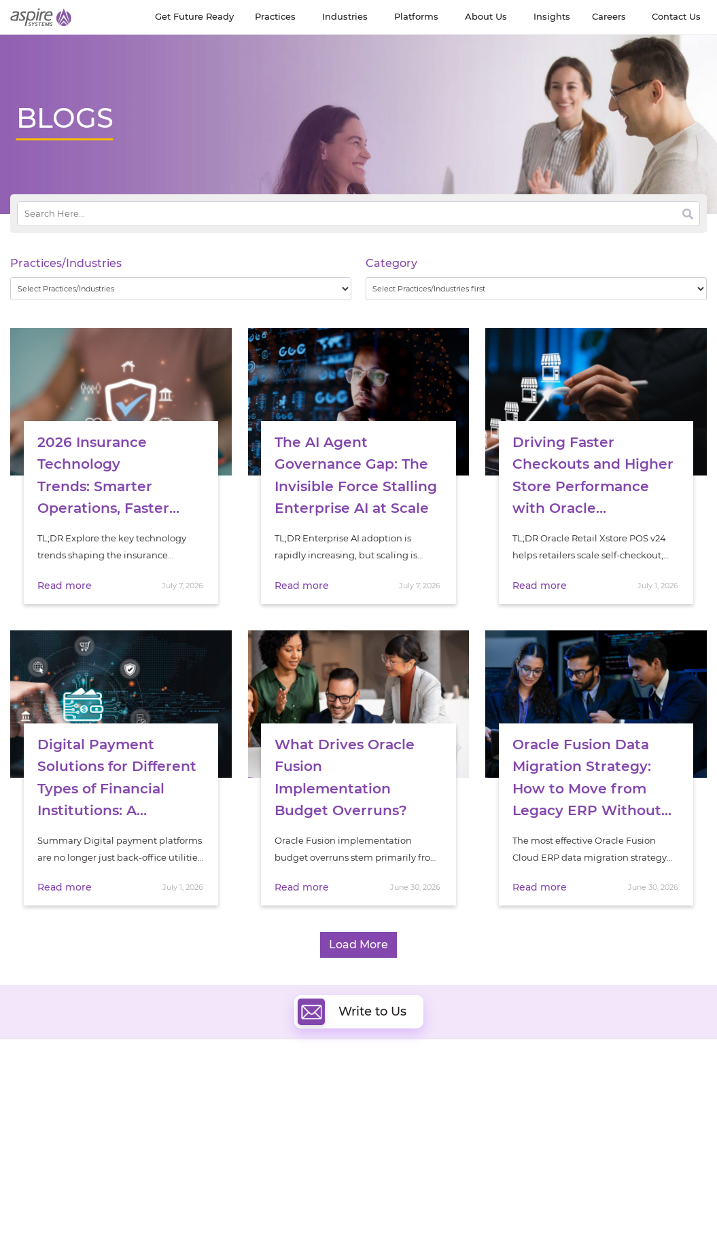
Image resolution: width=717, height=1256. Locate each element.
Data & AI (209, 1111)
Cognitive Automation (238, 1142)
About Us (30, 1082)
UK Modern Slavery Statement (291, 1220)
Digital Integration (408, 1111)
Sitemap (189, 1235)
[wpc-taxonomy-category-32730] (536, 288)
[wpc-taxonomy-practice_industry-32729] (180, 288)
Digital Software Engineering (252, 1080)
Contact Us (485, 1220)
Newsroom (34, 1114)
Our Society (36, 1129)
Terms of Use (387, 1220)
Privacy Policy (137, 1235)
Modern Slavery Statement (165, 1220)
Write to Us (352, 992)
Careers (27, 1098)
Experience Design (408, 1142)
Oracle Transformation (417, 1158)
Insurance (569, 1124)
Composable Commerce (421, 1127)
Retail (559, 1141)
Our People (125, 1114)
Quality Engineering (233, 1095)
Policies (118, 1129)
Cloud (380, 1080)
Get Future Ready (139, 1098)
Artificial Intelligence (235, 1127)
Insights (118, 1082)
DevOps (384, 1095)
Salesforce (211, 1173)
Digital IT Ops (218, 1158)
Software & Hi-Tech (589, 1080)
